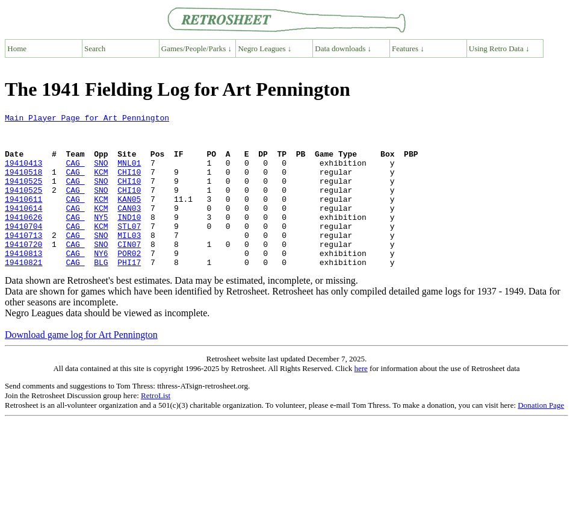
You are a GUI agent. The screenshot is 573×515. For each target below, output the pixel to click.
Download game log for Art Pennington (81, 365)
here (360, 399)
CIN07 (129, 271)
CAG (75, 173)
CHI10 (129, 184)
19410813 (23, 281)
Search (94, 48)
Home (16, 48)
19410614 (23, 227)
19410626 (23, 238)
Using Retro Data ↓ (499, 48)
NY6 (101, 281)
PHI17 (129, 292)
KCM (101, 184)
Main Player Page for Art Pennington (87, 119)
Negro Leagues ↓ (265, 48)
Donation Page (541, 435)
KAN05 (129, 216)
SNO (101, 173)
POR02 (129, 281)
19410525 (23, 195)
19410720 (23, 271)
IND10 (129, 238)
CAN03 (129, 227)
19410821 (23, 292)
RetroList (155, 426)
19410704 (23, 249)
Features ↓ (408, 48)
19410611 (23, 216)
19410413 (23, 173)
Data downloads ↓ (343, 48)
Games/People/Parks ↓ (196, 48)
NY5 (101, 238)
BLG (101, 292)
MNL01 (129, 173)
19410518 (23, 184)
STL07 (129, 249)
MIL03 (129, 260)
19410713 (23, 260)
